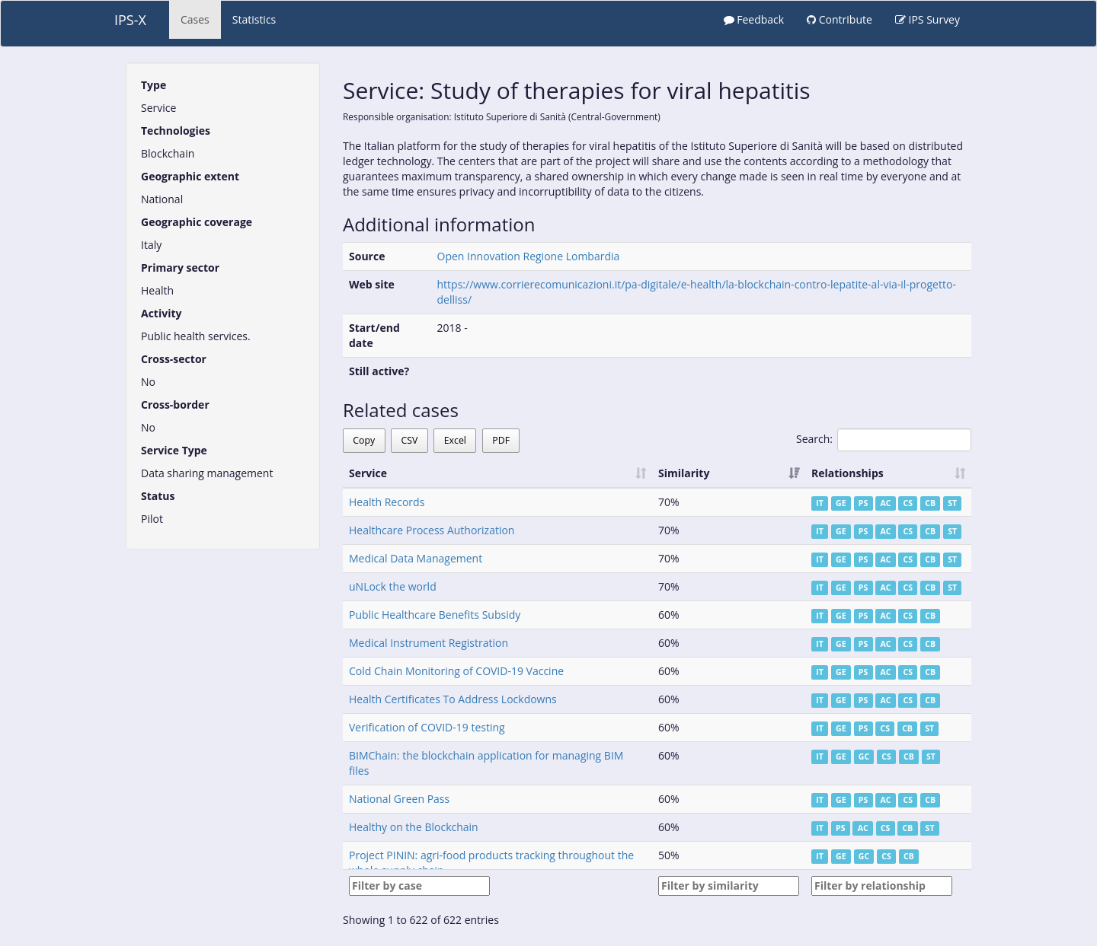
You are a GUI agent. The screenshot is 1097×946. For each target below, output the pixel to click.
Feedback (754, 19)
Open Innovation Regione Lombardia (528, 256)
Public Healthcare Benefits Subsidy (434, 614)
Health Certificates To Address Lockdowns (453, 699)
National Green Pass (399, 799)
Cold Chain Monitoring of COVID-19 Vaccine (456, 671)
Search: (883, 439)
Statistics (254, 19)
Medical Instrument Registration (428, 642)
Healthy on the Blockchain (413, 827)
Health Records (386, 502)
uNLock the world (393, 586)
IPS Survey (927, 19)
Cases (195, 19)
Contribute (839, 19)
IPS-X (130, 20)
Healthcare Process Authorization (431, 530)
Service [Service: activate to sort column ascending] (368, 473)
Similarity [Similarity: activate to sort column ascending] (683, 473)
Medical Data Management (415, 558)
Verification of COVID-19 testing (427, 727)
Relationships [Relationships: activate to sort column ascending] (847, 473)
